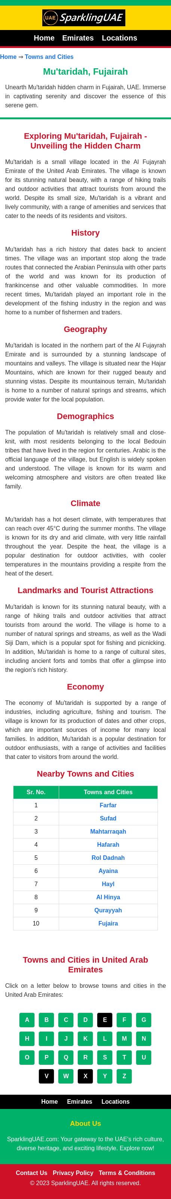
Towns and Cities (49, 57)
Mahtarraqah (108, 831)
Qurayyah (108, 910)
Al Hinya (108, 897)
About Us (85, 1123)
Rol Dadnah (108, 858)
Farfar (108, 805)
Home (44, 38)
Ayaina (108, 871)
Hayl (108, 884)
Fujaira (108, 923)
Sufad (108, 818)
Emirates (79, 38)
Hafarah (108, 844)
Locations (119, 38)
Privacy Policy (73, 1173)
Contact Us (31, 1173)
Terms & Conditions (127, 1173)
